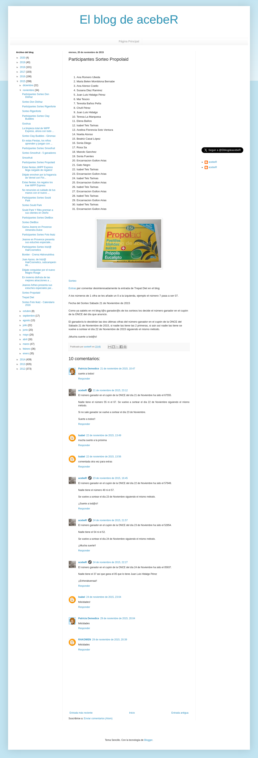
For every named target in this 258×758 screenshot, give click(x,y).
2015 (23, 81)
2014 (23, 359)
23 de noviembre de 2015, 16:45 (110, 478)
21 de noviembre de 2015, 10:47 (117, 368)
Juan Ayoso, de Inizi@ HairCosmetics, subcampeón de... (39, 262)
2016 (23, 76)
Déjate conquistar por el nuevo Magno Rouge (38, 271)
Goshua (26, 123)
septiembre (29, 315)
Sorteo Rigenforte (31, 111)
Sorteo (72, 280)
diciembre (28, 85)
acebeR (82, 390)
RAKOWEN (84, 639)
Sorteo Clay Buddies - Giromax (38, 136)
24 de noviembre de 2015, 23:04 (103, 597)
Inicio (132, 712)
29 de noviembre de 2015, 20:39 (109, 639)
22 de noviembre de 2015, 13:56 (103, 456)
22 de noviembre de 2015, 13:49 (103, 435)
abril (25, 339)
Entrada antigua (179, 712)
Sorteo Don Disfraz (32, 101)
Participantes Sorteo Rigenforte (39, 106)
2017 (23, 71)
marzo (26, 344)
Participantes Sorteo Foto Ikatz (38, 234)
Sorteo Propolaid (31, 292)
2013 (23, 364)
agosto (27, 320)
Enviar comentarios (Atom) (98, 718)
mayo (26, 334)
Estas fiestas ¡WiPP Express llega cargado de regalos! (37, 168)
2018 (23, 67)
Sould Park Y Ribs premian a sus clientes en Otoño (37, 211)
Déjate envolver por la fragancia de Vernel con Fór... (39, 176)
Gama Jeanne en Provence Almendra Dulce (37, 228)
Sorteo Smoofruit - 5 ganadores (39, 153)
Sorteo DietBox (30, 222)
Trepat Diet (28, 297)
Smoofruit (27, 157)
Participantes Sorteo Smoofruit (38, 148)
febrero (27, 348)
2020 (23, 57)
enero (26, 353)
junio (26, 329)
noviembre (29, 90)
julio (25, 325)
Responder (84, 378)
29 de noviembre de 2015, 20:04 (117, 618)
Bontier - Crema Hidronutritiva (38, 254)
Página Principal (129, 41)
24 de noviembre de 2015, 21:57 (110, 520)
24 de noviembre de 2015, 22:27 (110, 562)
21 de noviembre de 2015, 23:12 (110, 390)
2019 (23, 62)
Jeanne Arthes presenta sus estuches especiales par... (37, 286)
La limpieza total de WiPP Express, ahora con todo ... (38, 130)
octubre (27, 311)
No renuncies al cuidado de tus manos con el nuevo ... (38, 191)
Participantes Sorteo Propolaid (38, 162)
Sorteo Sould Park (32, 205)
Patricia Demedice (88, 368)
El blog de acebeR (129, 19)
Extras (72, 288)
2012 (23, 368)
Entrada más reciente (81, 712)
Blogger (148, 740)
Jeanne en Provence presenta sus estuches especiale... (38, 241)
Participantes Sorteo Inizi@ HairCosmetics (36, 248)
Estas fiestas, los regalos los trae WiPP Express (37, 184)
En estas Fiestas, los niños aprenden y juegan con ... (37, 142)
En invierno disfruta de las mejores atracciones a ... (37, 279)
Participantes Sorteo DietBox (37, 217)
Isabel (81, 435)
